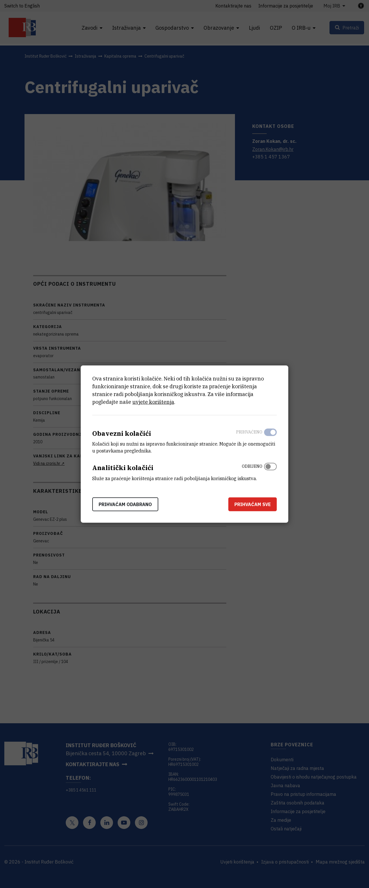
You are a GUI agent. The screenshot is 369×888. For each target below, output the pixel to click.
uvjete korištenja (153, 401)
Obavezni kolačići (121, 433)
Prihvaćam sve (252, 504)
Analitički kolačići (122, 467)
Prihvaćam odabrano (125, 504)
